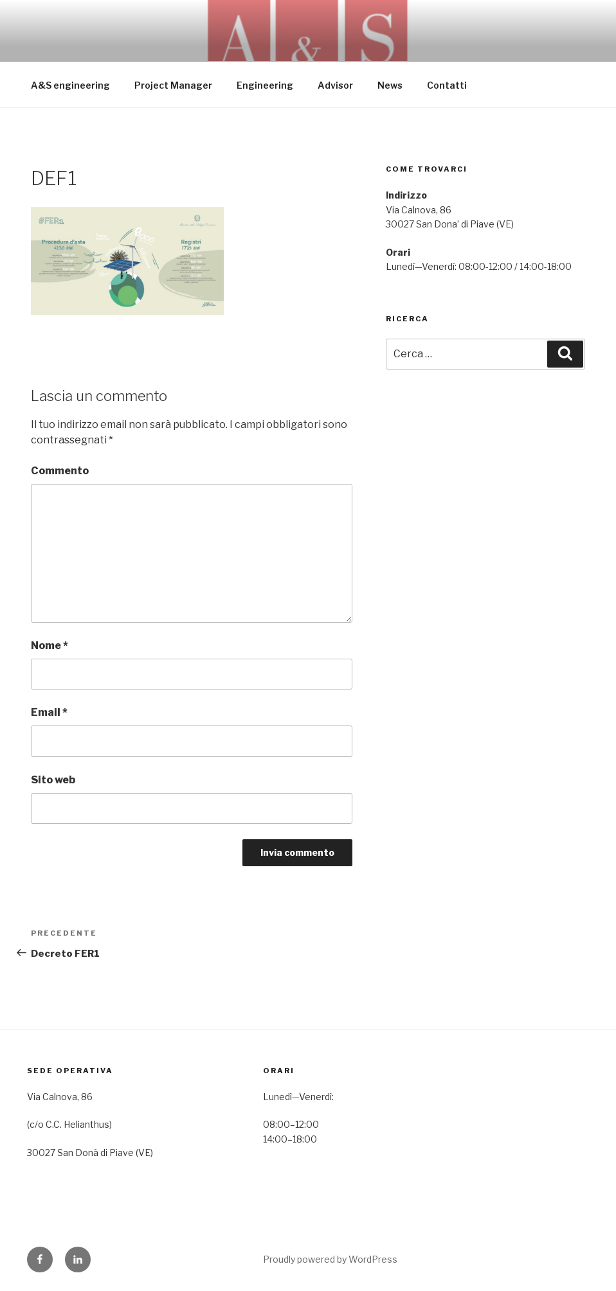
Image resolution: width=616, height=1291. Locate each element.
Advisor (335, 85)
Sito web (53, 780)
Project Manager (173, 85)
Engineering (265, 85)
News (390, 85)
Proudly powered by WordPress (330, 1259)
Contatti (447, 85)
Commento (60, 471)
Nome (49, 645)
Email (49, 712)
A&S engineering (70, 85)
